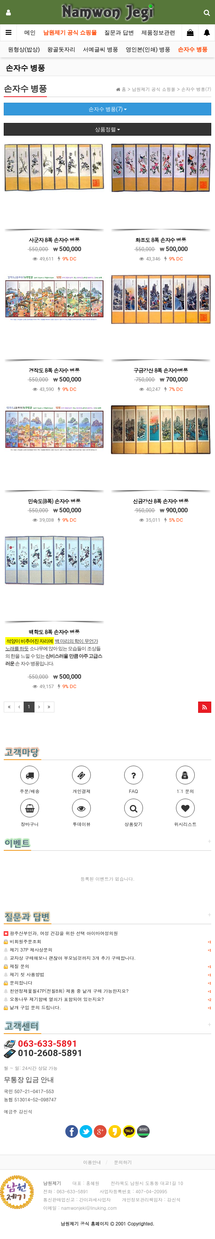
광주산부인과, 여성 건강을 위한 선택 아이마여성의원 (61, 933)
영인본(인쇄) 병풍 (148, 49)
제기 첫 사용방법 (24, 974)
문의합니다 (18, 982)
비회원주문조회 (22, 941)
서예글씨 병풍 (100, 49)
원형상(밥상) (24, 49)
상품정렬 (107, 129)
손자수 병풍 (192, 49)
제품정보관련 (158, 32)
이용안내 (92, 1162)
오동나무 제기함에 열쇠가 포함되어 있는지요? (54, 999)
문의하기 (123, 1162)
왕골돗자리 (61, 49)
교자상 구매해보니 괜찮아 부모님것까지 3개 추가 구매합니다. (70, 958)
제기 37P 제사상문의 (28, 949)
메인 (30, 32)
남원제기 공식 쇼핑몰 (70, 32)
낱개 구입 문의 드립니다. (32, 1007)
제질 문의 (16, 966)
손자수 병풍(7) (108, 109)
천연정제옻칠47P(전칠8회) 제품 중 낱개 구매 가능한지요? (66, 991)
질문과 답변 (119, 32)
